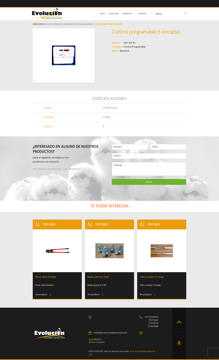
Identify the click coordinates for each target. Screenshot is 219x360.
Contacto (142, 13)
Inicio (102, 13)
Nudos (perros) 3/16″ (98, 277)
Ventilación (57, 24)
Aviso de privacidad (138, 351)
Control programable (82, 24)
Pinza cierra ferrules (45, 277)
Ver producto (41, 294)
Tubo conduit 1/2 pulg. (152, 277)
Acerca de (113, 13)
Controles (67, 24)
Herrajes (49, 224)
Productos (127, 13)
